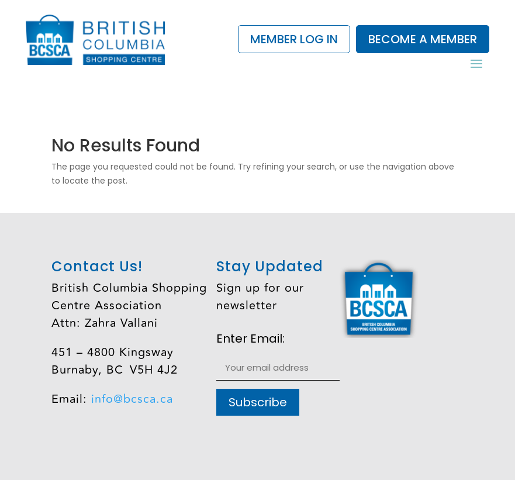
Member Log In (294, 39)
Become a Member (422, 39)
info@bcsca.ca (132, 399)
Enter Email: (250, 339)
